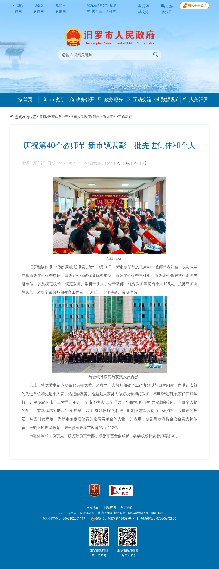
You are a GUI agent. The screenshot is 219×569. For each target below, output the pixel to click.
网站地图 (93, 507)
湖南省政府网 (39, 9)
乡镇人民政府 (80, 117)
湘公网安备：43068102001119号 (65, 518)
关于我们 (126, 507)
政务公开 (82, 99)
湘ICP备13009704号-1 (123, 518)
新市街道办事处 (105, 117)
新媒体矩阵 (167, 9)
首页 (25, 99)
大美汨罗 (195, 99)
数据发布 (167, 99)
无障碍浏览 (143, 9)
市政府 (53, 99)
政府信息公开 (58, 117)
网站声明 (110, 507)
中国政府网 (18, 9)
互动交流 (139, 99)
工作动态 (125, 117)
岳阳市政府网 (61, 9)
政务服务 (110, 99)
